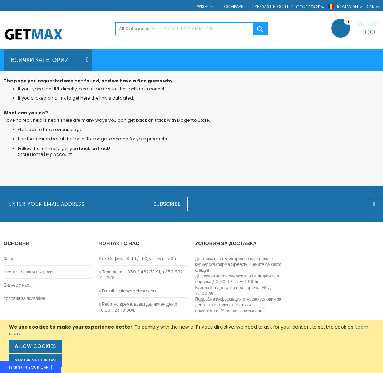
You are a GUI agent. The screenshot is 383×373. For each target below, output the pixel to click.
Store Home (30, 154)
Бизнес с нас (16, 285)
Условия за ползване (24, 298)
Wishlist (206, 6)
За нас (10, 259)
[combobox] (191, 29)
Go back (27, 129)
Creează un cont (269, 6)
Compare (233, 6)
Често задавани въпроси (28, 272)
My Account (59, 154)
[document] (192, 346)
